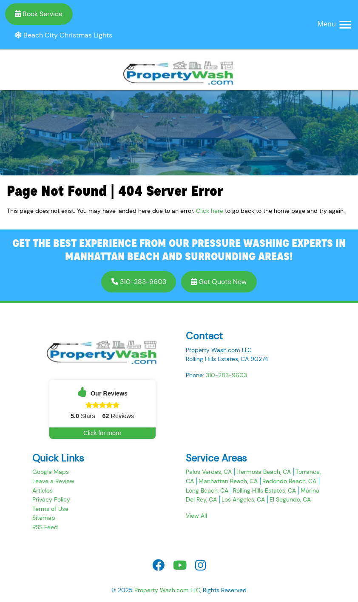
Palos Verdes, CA (209, 472)
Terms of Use (50, 509)
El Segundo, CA (290, 499)
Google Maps (50, 472)
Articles (42, 490)
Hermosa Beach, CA (263, 472)
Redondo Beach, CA (289, 481)
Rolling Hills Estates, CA (264, 490)
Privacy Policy (51, 499)
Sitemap (43, 518)
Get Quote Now (219, 281)
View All (196, 515)
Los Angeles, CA (243, 499)
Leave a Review (53, 481)
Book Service (39, 13)
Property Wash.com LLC (167, 590)
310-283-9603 (138, 281)
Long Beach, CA (207, 490)
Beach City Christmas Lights (63, 35)
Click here (209, 211)
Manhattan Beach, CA (228, 481)
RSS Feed (45, 527)
